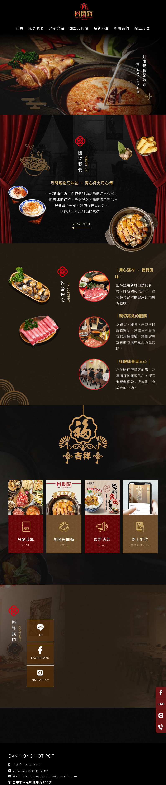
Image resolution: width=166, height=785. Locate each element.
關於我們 (36, 28)
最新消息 (101, 28)
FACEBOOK (40, 653)
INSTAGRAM (40, 676)
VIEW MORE (81, 224)
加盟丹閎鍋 (79, 28)
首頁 (20, 28)
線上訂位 (142, 28)
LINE (40, 630)
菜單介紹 (57, 28)
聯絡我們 (122, 28)
